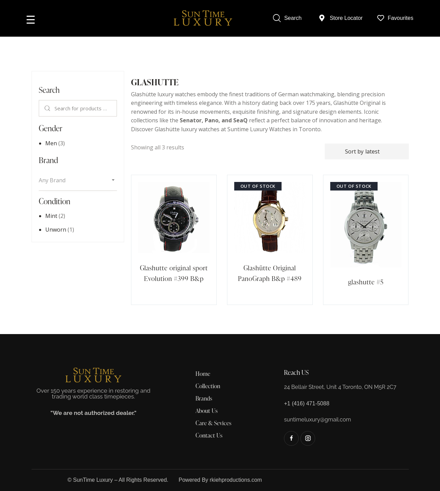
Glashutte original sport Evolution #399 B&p (174, 273)
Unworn (55, 229)
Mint (51, 216)
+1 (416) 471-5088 (306, 403)
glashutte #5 (366, 281)
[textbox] (78, 180)
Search (47, 108)
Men (51, 143)
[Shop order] (367, 151)
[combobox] (78, 180)
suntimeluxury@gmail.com (317, 419)
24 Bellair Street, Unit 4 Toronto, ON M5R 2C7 (340, 387)
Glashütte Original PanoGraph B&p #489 (270, 273)
